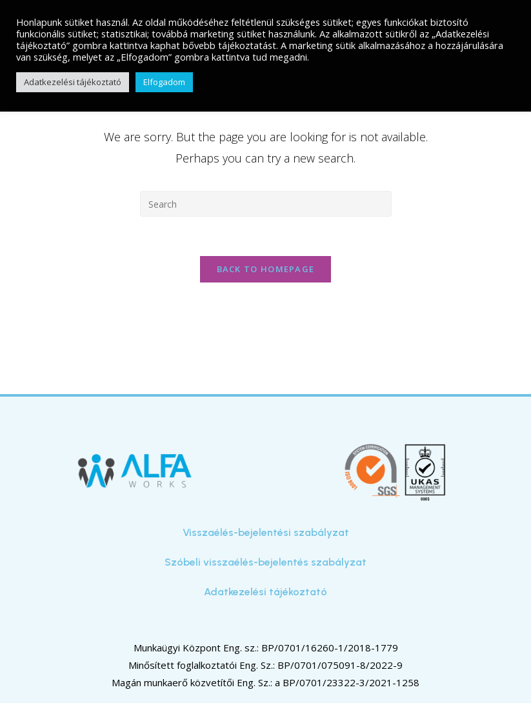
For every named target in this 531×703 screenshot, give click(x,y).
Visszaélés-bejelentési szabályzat (266, 532)
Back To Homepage (266, 269)
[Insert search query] (266, 204)
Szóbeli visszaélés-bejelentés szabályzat (265, 562)
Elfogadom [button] (164, 82)
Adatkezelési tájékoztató (265, 592)
